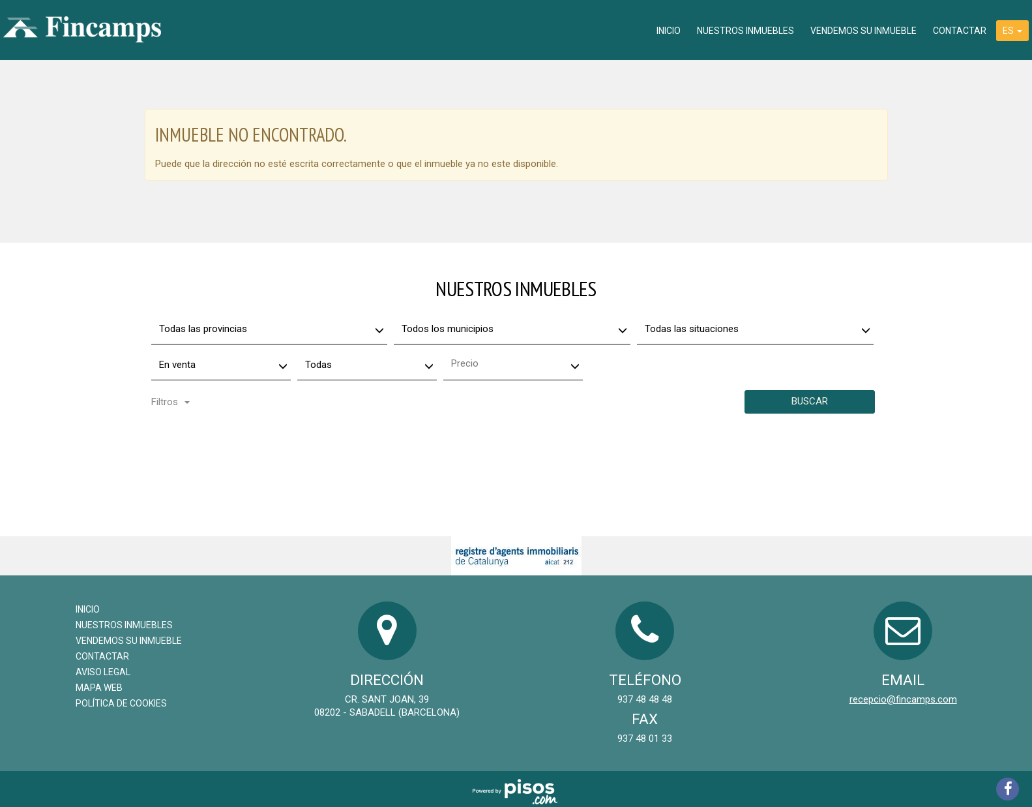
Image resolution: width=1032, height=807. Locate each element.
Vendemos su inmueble (863, 30)
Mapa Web (99, 687)
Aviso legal (103, 672)
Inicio (668, 30)
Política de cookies (121, 703)
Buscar (809, 401)
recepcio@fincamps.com (903, 699)
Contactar (959, 30)
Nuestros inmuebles (745, 30)
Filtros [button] (170, 402)
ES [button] (1012, 30)
